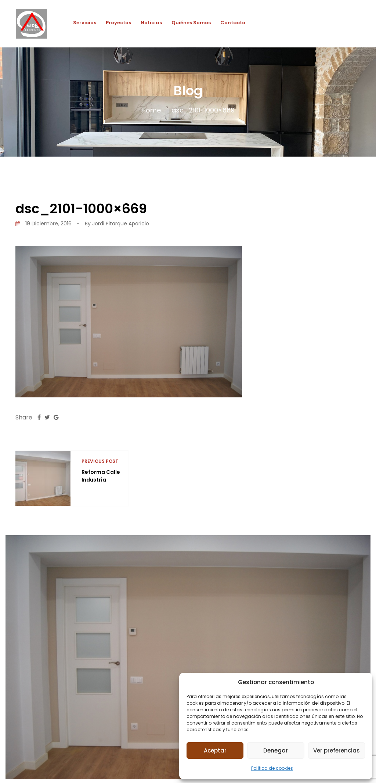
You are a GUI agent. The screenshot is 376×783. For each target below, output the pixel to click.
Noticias (151, 22)
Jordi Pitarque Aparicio (120, 223)
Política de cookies (272, 768)
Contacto (232, 22)
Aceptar (215, 750)
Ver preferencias (336, 750)
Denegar (275, 750)
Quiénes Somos (191, 22)
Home (151, 110)
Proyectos (118, 22)
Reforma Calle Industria (101, 475)
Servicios (84, 22)
